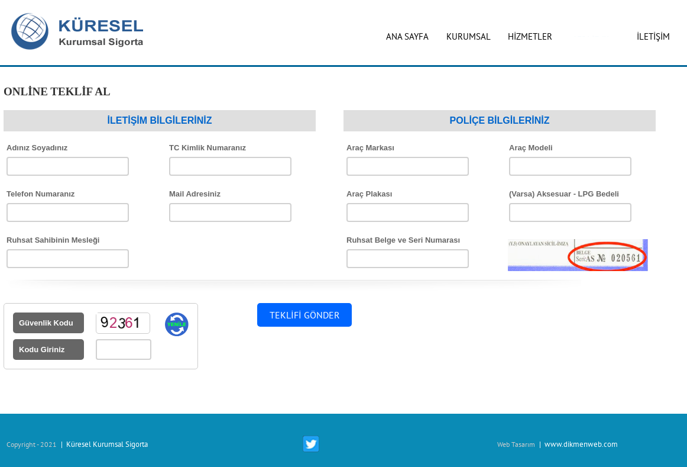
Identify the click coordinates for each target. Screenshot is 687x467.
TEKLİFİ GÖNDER (305, 315)
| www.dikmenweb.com (577, 444)
